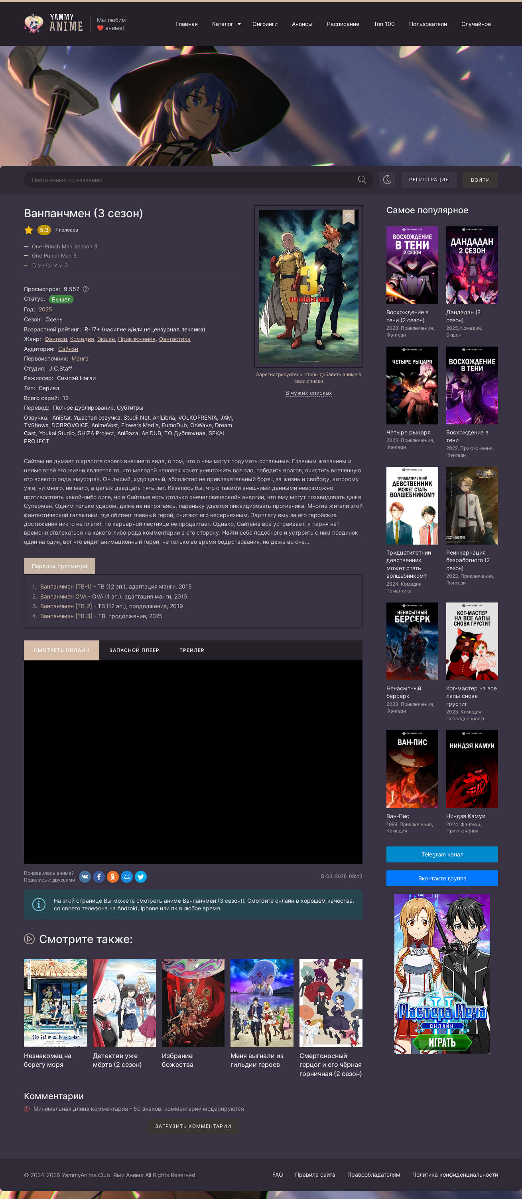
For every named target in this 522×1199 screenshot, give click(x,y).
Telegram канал (442, 854)
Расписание (343, 23)
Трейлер (192, 650)
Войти (480, 180)
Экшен (106, 338)
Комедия (82, 338)
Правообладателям (373, 1174)
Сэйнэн (68, 348)
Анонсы (302, 23)
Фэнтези (56, 338)
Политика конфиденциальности (455, 1174)
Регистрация (429, 179)
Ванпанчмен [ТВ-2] (66, 605)
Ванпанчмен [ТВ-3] (66, 615)
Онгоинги (265, 23)
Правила (315, 1174)
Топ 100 (384, 23)
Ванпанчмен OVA (63, 596)
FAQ (277, 1174)
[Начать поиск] (362, 180)
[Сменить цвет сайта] (387, 180)
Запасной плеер (134, 650)
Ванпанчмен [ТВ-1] (66, 586)
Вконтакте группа (442, 878)
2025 (45, 309)
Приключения (137, 338)
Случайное (476, 23)
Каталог (222, 23)
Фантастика (175, 338)
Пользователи (428, 23)
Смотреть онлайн (61, 650)
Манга (80, 358)
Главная (186, 23)
